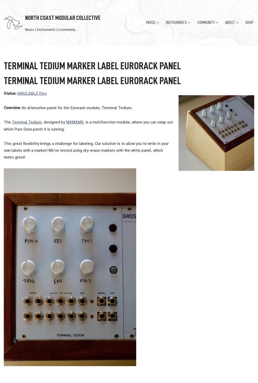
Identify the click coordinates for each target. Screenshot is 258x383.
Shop (249, 23)
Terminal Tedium (27, 122)
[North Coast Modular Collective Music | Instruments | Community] (52, 23)
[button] (158, 23)
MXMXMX (74, 122)
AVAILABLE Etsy (32, 93)
